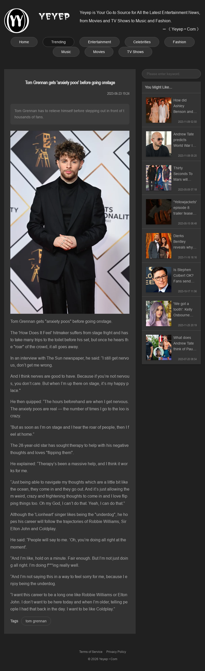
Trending (58, 42)
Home (24, 42)
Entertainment (99, 42)
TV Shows (135, 52)
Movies (99, 52)
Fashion (179, 42)
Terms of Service (90, 652)
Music (66, 52)
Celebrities (142, 42)
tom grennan (36, 621)
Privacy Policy (116, 652)
